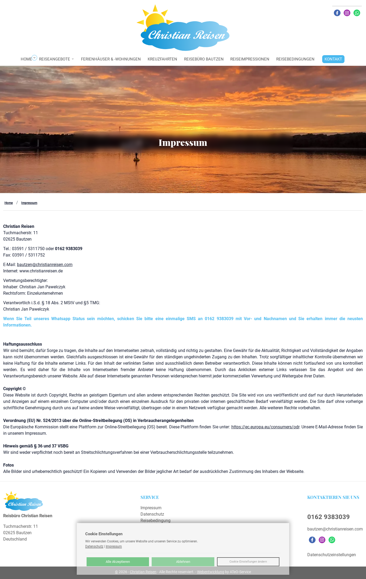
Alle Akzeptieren (118, 562)
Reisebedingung (156, 520)
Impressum (29, 203)
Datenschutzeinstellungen (331, 554)
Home (9, 203)
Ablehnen (183, 562)
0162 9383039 (328, 517)
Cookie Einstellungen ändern (248, 561)
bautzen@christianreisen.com (45, 264)
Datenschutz (152, 514)
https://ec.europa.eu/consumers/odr (265, 426)
